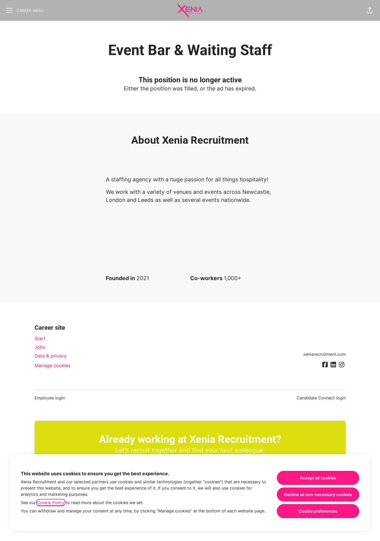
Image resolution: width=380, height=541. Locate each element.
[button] (369, 10)
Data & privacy (50, 356)
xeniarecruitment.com (324, 354)
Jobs (39, 347)
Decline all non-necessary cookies (318, 494)
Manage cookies (52, 365)
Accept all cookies (318, 477)
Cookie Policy (50, 502)
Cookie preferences (318, 511)
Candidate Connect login (321, 397)
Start (40, 338)
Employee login (49, 397)
